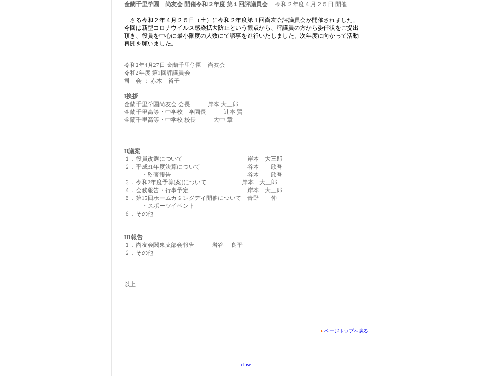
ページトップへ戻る (346, 330)
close (246, 364)
